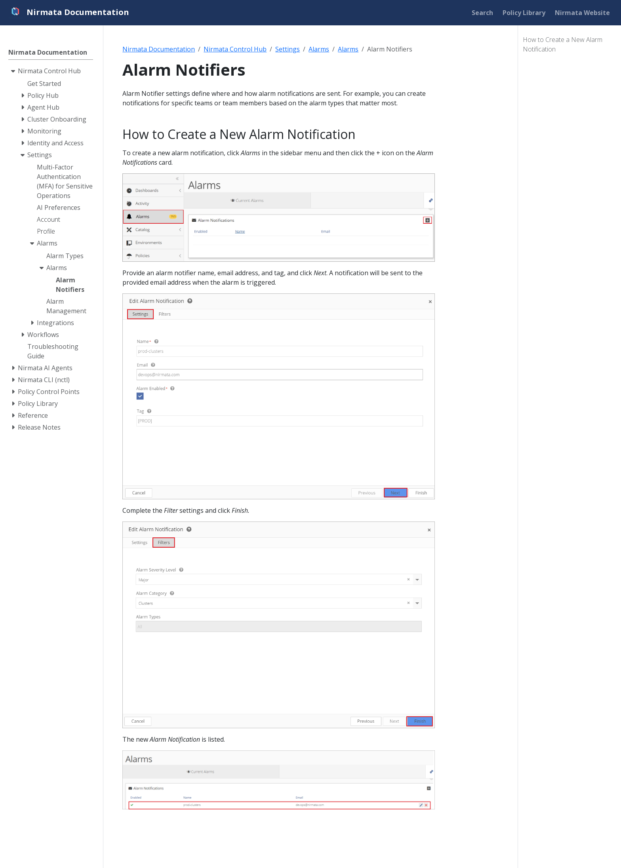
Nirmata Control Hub (235, 49)
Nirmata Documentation (158, 49)
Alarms (319, 49)
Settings (287, 49)
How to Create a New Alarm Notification (562, 44)
